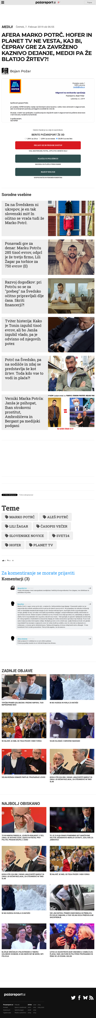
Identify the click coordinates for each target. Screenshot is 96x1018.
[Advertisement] (48, 458)
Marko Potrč (20, 517)
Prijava (89, 2)
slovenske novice (24, 535)
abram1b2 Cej (22, 588)
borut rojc (21, 604)
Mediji (7, 26)
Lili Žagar (16, 526)
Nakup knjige (48, 172)
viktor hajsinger (22, 638)
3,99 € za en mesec (48, 138)
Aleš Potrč (55, 517)
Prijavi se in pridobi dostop (48, 145)
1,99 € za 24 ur (32, 138)
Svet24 (60, 535)
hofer (13, 545)
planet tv (41, 545)
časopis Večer (51, 526)
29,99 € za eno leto (65, 138)
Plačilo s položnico (48, 158)
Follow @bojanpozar (26, 495)
